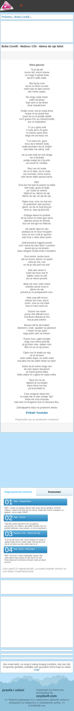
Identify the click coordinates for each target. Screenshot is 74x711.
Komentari (54, 491)
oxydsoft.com (46, 696)
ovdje (36, 669)
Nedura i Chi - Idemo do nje (27, 533)
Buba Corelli (21, 16)
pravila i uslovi (13, 690)
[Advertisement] (33, 31)
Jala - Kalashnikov (22, 501)
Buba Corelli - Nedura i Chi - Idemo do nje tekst (32, 46)
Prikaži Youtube (37, 412)
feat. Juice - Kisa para (24, 549)
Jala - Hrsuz (19, 517)
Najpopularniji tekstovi (18, 491)
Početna (7, 16)
